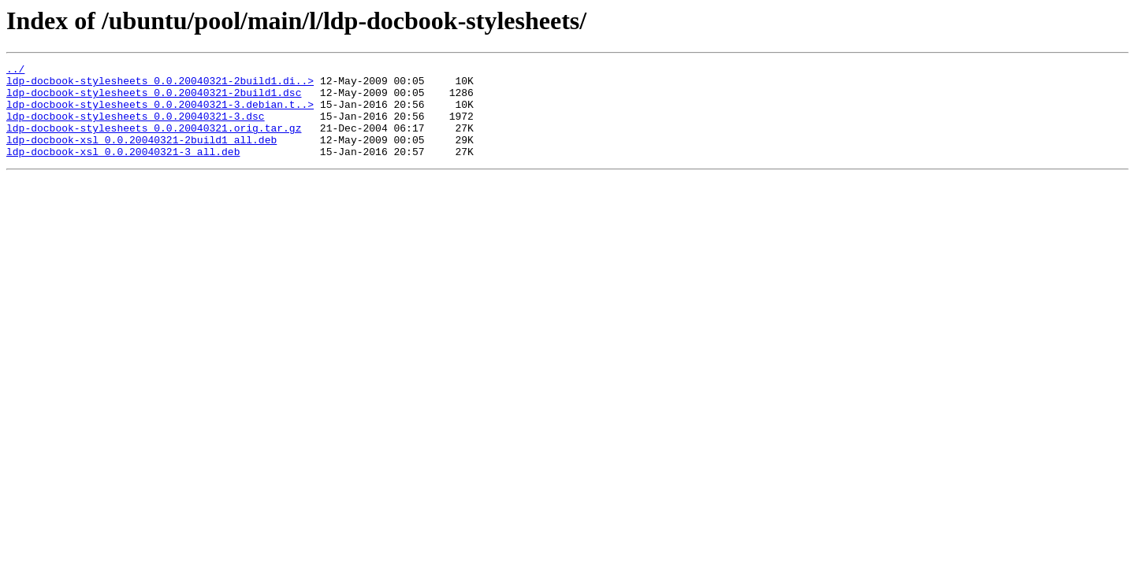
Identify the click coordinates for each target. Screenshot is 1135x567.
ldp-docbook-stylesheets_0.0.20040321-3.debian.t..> (160, 113)
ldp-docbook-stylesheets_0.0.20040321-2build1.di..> (160, 85)
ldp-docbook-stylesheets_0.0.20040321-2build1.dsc (153, 99)
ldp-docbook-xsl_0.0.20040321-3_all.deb (123, 170)
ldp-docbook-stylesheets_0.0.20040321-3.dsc (135, 127)
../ (15, 71)
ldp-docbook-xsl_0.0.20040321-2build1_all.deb (141, 156)
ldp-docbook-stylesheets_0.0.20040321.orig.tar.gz (153, 142)
